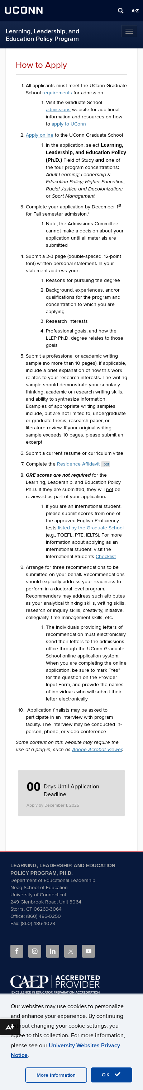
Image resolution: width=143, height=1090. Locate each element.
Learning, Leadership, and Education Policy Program (42, 35)
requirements (57, 93)
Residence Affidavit (83, 464)
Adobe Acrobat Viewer (97, 749)
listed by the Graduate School (91, 528)
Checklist (106, 556)
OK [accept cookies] (111, 1074)
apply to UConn (69, 124)
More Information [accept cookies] (56, 1075)
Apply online (39, 135)
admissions (58, 110)
